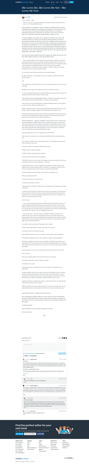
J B (31, 378)
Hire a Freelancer (19, 442)
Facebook (40, 433)
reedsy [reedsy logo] (21, 2)
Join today (19, 433)
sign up (29, 353)
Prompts (47, 2)
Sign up (66, 2)
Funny (23, 20)
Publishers (64, 447)
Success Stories (30, 449)
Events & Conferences (44, 447)
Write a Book (53, 444)
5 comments (63, 17)
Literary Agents (65, 446)
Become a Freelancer (32, 447)
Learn (57, 2)
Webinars (41, 449)
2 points (27, 385)
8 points (27, 359)
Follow (28, 17)
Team (28, 444)
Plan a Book (53, 446)
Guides (40, 444)
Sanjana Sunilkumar (34, 385)
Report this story (26, 340)
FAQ (16, 461)
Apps (31, 2)
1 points (28, 378)
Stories (52, 2)
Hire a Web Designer (19, 452)
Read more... (25, 373)
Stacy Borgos (32, 411)
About (28, 442)
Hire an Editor (18, 444)
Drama (32, 20)
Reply (24, 375)
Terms (19, 461)
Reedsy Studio (54, 442)
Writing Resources (55, 449)
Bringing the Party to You (36, 24)
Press (28, 446)
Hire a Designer (18, 446)
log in (33, 353)
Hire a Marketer (18, 447)
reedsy (21, 458)
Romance (28, 20)
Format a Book (54, 447)
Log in (71, 2)
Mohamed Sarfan (33, 359)
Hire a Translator (19, 451)
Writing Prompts (66, 444)
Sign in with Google (30, 433)
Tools (61, 2)
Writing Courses (42, 446)
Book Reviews (65, 442)
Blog (40, 442)
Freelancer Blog (42, 451)
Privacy (23, 461)
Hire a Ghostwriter (19, 449)
